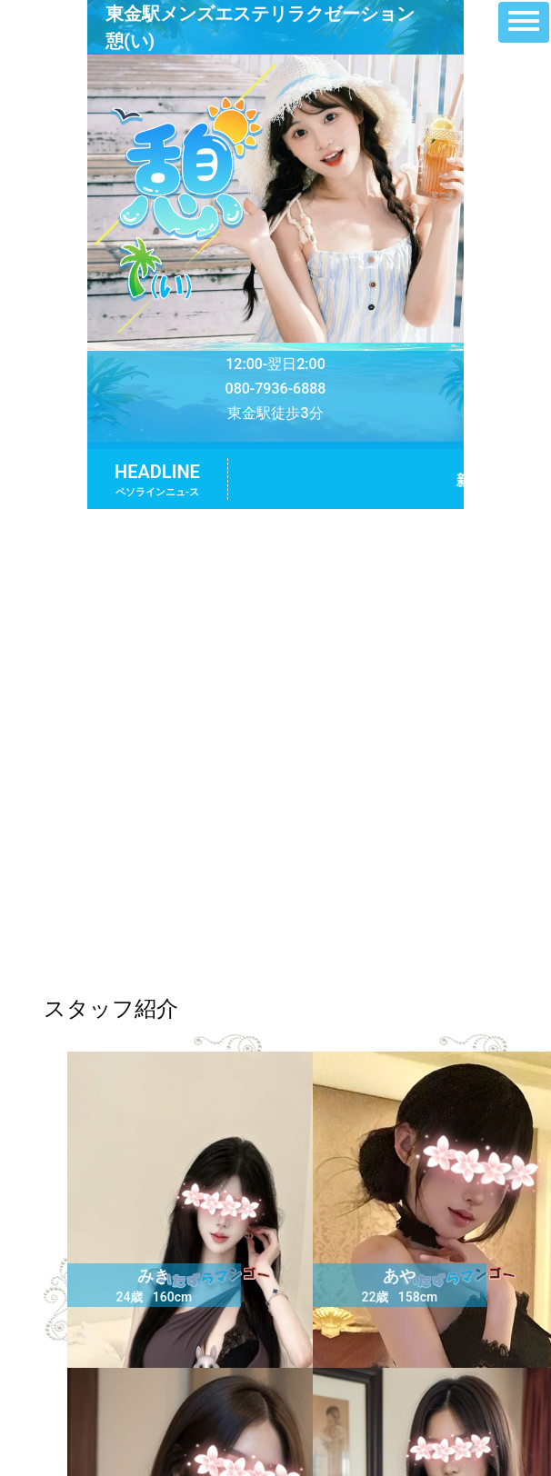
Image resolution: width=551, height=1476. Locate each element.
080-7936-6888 (275, 388)
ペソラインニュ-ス (157, 492)
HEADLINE (157, 472)
